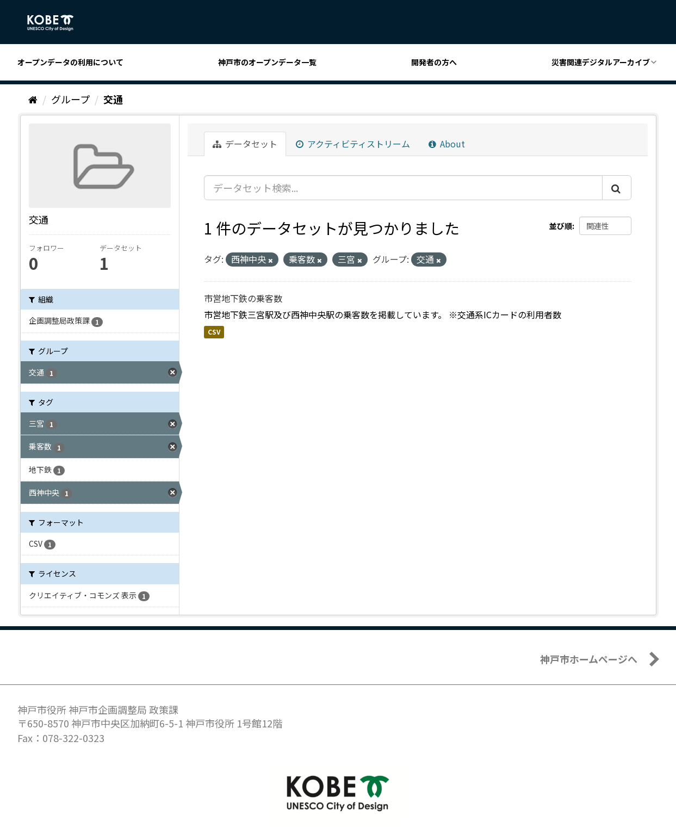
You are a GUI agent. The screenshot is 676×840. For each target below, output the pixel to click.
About (447, 143)
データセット (245, 143)
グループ (70, 99)
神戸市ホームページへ (588, 659)
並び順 (560, 225)
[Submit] (616, 187)
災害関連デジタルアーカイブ (600, 62)
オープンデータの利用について (70, 62)
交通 (113, 99)
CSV (214, 331)
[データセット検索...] (403, 187)
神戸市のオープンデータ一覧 (267, 62)
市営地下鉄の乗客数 (243, 298)
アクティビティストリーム (353, 143)
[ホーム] (33, 99)
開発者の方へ (434, 62)
